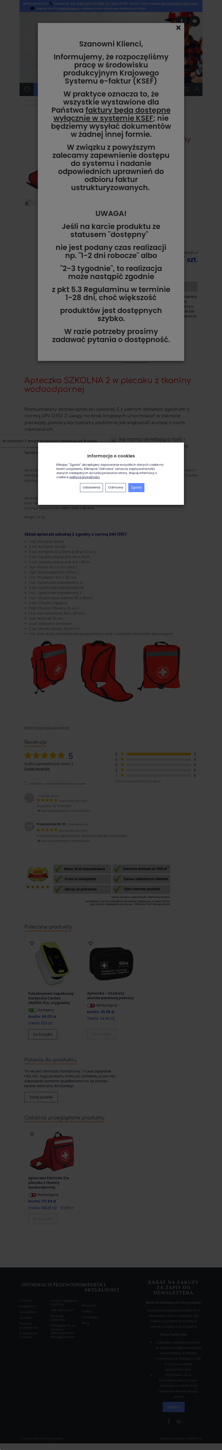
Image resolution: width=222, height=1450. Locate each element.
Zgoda (136, 487)
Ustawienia (91, 487)
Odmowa (115, 487)
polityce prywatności (85, 477)
